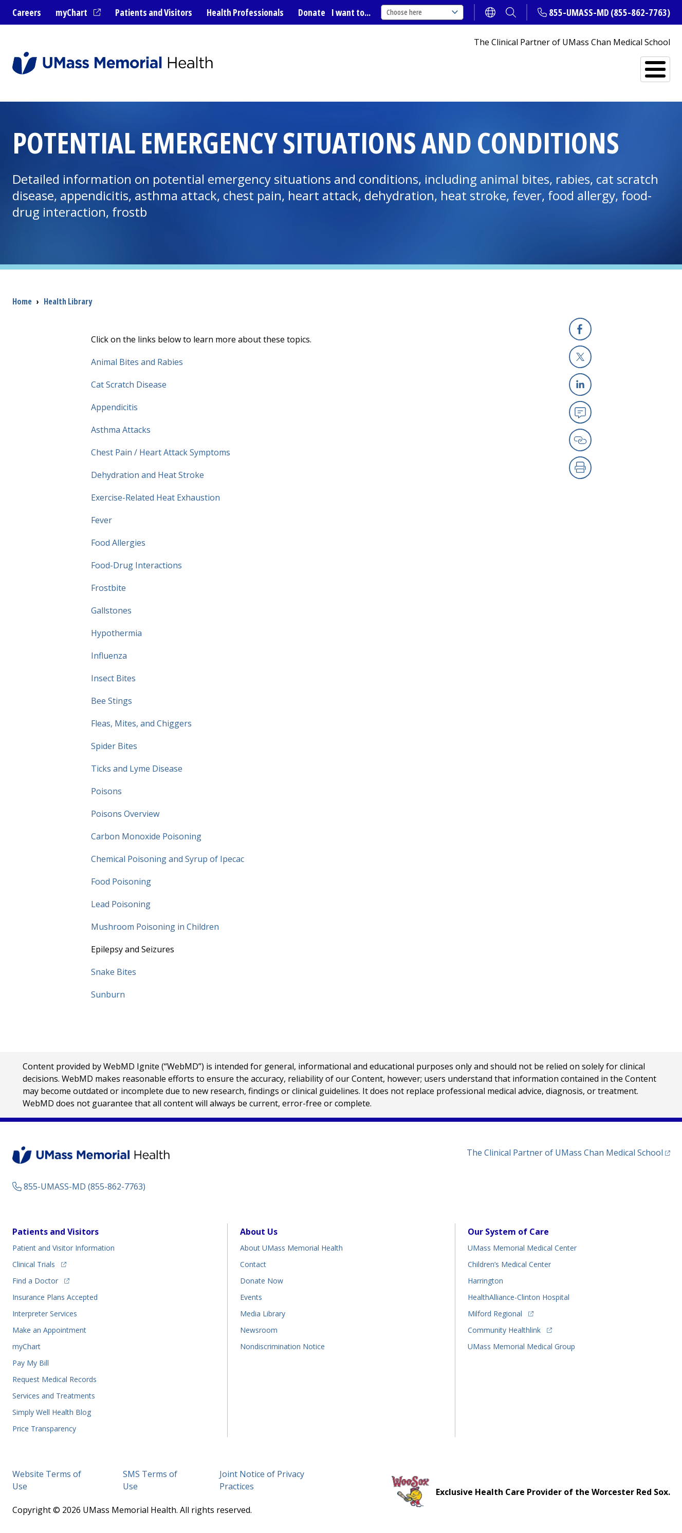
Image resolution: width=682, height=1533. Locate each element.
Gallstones (111, 610)
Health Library (68, 301)
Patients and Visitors (153, 12)
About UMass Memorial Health (291, 1248)
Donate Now (261, 1281)
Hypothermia (116, 633)
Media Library (262, 1313)
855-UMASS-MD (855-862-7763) (609, 12)
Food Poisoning (121, 881)
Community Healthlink (504, 1330)
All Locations (390, 64)
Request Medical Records (54, 1379)
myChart (71, 12)
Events (251, 1297)
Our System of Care (508, 1231)
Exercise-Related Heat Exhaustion (155, 497)
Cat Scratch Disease (129, 384)
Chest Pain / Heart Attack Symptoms (160, 452)
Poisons (106, 791)
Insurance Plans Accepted (55, 1297)
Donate (311, 12)
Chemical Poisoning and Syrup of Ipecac (167, 859)
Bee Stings (111, 700)
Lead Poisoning (121, 904)
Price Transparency (44, 1428)
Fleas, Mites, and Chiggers (141, 723)
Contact (253, 1264)
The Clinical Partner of (565, 1152)
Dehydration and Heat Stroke (147, 475)
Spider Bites (114, 746)
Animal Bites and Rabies (137, 362)
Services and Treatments (599, 64)
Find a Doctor (480, 64)
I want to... (351, 12)
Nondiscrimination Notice (282, 1346)
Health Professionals (245, 12)
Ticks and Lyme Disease (136, 768)
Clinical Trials (33, 1264)
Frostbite (108, 587)
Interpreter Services (44, 1313)
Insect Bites (113, 678)
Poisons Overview (125, 813)
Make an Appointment (49, 1330)
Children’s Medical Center (509, 1264)
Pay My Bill (30, 1363)
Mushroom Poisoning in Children (155, 926)
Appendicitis (114, 407)
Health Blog (51, 1412)
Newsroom (259, 1330)
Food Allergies (118, 542)
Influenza (109, 655)
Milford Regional (495, 1313)
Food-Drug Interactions (136, 565)
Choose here (422, 12)
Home (22, 301)
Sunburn (108, 994)
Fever (101, 520)
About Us (259, 1231)
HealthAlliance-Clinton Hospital (518, 1297)
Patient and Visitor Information (63, 1248)
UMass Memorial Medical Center (522, 1248)
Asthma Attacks (121, 429)
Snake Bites (113, 972)
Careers (26, 12)
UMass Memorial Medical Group (521, 1346)
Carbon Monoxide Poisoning (146, 836)
